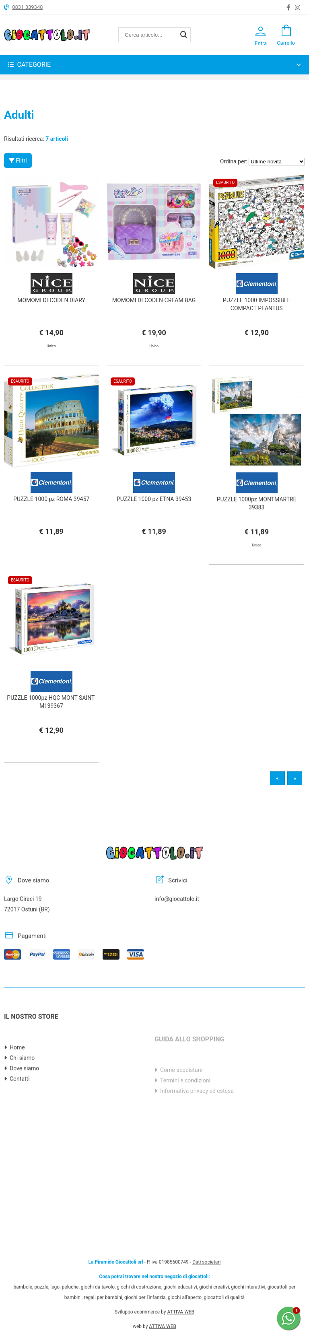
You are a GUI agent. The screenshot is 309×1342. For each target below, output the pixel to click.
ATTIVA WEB (180, 1281)
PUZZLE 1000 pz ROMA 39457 (51, 513)
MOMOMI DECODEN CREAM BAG (154, 300)
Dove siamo (24, 1099)
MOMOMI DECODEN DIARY (51, 300)
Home (17, 1078)
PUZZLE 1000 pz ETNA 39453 (154, 513)
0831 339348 (27, 7)
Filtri (18, 160)
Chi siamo (22, 1088)
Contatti (20, 1109)
